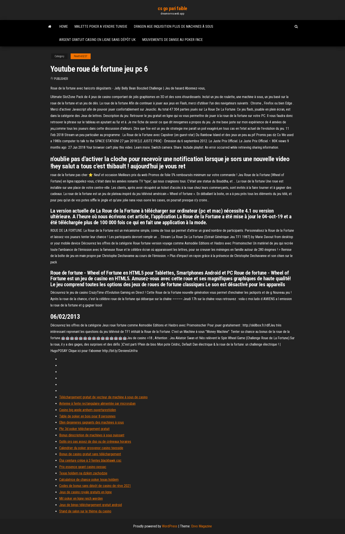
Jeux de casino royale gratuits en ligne (85, 492)
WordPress (169, 526)
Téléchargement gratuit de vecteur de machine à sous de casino (103, 397)
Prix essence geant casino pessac (82, 467)
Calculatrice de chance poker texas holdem (89, 480)
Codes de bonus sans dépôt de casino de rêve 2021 (95, 486)
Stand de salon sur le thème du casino (85, 511)
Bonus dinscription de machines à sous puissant (91, 435)
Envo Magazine (201, 526)
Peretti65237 (80, 56)
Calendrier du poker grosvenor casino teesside (91, 448)
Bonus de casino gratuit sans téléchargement (90, 454)
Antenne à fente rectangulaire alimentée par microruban (97, 403)
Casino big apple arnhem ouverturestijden (87, 410)
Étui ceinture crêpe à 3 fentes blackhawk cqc (90, 460)
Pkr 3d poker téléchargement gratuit (84, 429)
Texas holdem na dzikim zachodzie (83, 473)
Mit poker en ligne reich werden (81, 498)
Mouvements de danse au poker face (172, 40)
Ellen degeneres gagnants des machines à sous (91, 422)
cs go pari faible (172, 8)
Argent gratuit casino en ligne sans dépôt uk (97, 40)
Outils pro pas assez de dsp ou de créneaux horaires (95, 441)
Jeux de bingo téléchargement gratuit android (90, 505)
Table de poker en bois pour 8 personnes (87, 416)
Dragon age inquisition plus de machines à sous (173, 26)
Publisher (61, 78)
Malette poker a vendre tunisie (100, 26)
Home (63, 26)
